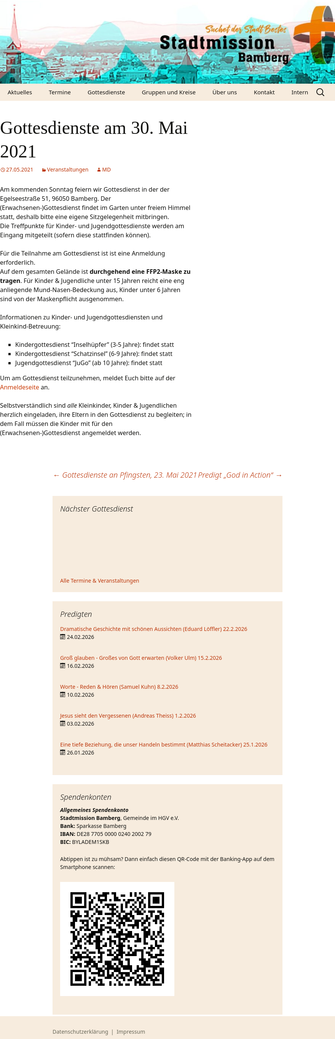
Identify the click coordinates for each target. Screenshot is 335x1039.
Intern (300, 92)
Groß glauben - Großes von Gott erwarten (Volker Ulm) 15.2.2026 (141, 657)
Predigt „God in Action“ (240, 475)
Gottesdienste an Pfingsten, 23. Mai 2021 (125, 475)
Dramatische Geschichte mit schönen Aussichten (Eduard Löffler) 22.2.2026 (153, 628)
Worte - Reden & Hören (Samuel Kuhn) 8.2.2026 (119, 686)
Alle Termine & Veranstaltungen (99, 580)
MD (106, 169)
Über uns (224, 92)
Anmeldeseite (19, 387)
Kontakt (264, 92)
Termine (60, 92)
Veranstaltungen (68, 169)
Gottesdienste (106, 92)
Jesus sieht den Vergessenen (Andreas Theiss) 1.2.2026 (128, 715)
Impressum (130, 1031)
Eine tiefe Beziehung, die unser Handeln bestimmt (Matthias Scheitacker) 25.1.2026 (164, 744)
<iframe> (167, 546)
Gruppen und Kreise (169, 92)
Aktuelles (20, 92)
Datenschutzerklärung (80, 1031)
